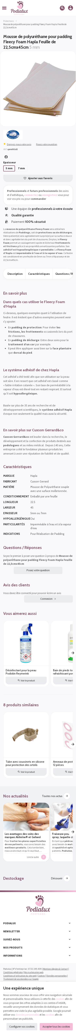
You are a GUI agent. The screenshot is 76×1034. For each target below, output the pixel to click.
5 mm (9, 168)
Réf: (5, 149)
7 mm (21, 168)
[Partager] (6, 156)
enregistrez (49, 195)
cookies (60, 999)
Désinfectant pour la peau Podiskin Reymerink (21, 672)
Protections (8, 21)
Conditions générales (13, 972)
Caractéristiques (39, 274)
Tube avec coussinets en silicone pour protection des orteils (25, 763)
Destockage (13, 878)
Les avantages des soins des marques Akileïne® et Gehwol (23, 835)
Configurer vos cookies (21, 1026)
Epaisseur (10, 162)
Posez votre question (46, 144)
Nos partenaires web (33, 972)
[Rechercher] (63, 8)
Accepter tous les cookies (56, 1026)
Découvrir (56, 878)
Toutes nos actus (52, 796)
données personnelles (27, 1014)
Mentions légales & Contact (55, 968)
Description (15, 274)
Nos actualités (15, 796)
